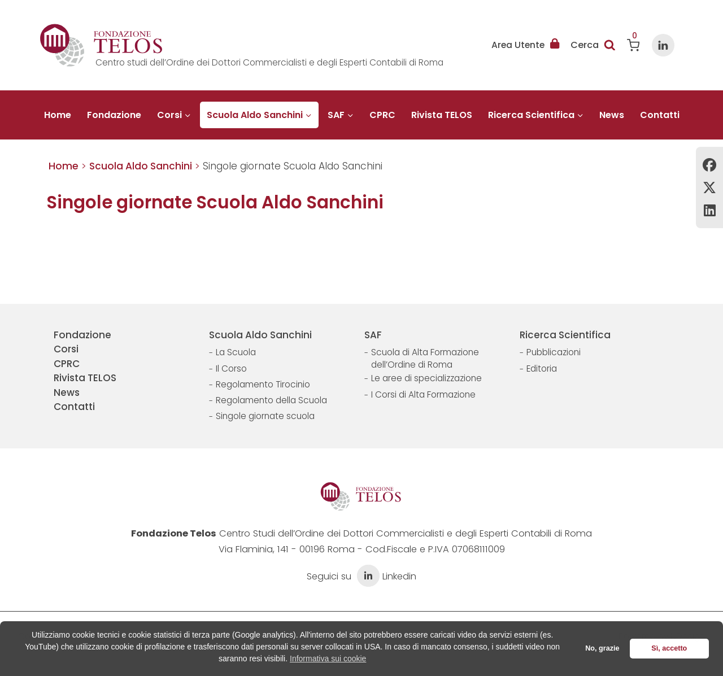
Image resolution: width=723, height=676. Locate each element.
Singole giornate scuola (265, 416)
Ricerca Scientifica (565, 335)
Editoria (541, 368)
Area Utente (525, 45)
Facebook (709, 165)
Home (57, 114)
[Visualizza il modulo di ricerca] (593, 45)
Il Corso (231, 368)
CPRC (382, 114)
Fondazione (114, 114)
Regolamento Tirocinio (263, 384)
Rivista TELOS (441, 114)
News (611, 114)
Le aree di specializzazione (426, 378)
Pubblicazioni (553, 352)
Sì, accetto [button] (669, 648)
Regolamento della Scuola (271, 400)
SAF (373, 335)
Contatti (660, 114)
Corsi (66, 349)
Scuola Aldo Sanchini (260, 335)
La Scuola (236, 352)
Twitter (709, 187)
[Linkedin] (663, 45)
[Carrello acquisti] (634, 45)
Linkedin (709, 210)
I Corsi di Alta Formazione (423, 394)
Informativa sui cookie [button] (328, 658)
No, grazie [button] (602, 648)
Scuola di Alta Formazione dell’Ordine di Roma (425, 358)
